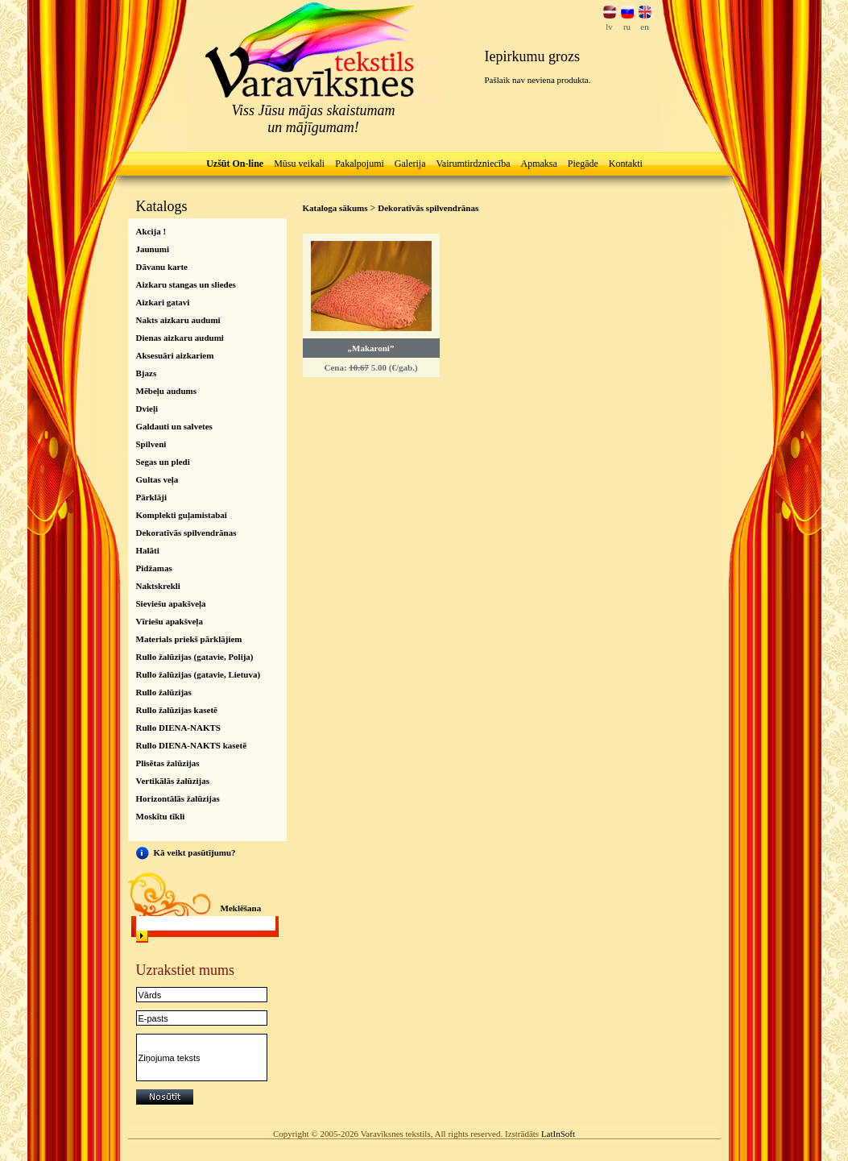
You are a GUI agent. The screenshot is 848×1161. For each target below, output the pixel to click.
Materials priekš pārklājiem (189, 639)
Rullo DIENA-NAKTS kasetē (191, 745)
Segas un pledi (163, 461)
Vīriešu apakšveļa (169, 621)
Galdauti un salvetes (174, 426)
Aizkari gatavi (163, 302)
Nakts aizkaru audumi (178, 320)
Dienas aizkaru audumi (180, 337)
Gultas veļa (157, 479)
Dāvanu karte (162, 267)
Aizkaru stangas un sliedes (186, 284)
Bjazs (146, 373)
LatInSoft (558, 1133)
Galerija (410, 163)
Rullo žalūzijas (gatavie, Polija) (195, 656)
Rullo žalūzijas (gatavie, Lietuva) (198, 674)
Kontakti (626, 163)
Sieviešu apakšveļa (171, 603)
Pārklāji (152, 497)
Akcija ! (151, 231)
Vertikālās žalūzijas (173, 781)
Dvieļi (147, 408)
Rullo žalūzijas (164, 692)
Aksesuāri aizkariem (175, 355)
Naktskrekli (158, 586)
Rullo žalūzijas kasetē (176, 710)
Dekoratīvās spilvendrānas (186, 532)
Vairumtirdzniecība (473, 163)
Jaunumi (153, 249)
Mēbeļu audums (166, 391)
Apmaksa (538, 163)
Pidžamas (154, 568)
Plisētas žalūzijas (168, 763)
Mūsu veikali (299, 163)
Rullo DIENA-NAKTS (178, 727)
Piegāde (583, 163)
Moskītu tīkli (160, 816)
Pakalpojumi (359, 163)
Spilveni (151, 444)
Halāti (147, 550)
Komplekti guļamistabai (181, 515)
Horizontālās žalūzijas (178, 798)
